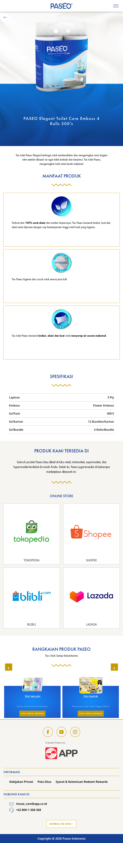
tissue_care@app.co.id (28, 804)
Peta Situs (44, 782)
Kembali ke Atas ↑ (61, 823)
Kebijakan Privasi (21, 782)
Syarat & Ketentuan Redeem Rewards (82, 782)
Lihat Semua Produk (32, 713)
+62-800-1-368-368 (25, 810)
